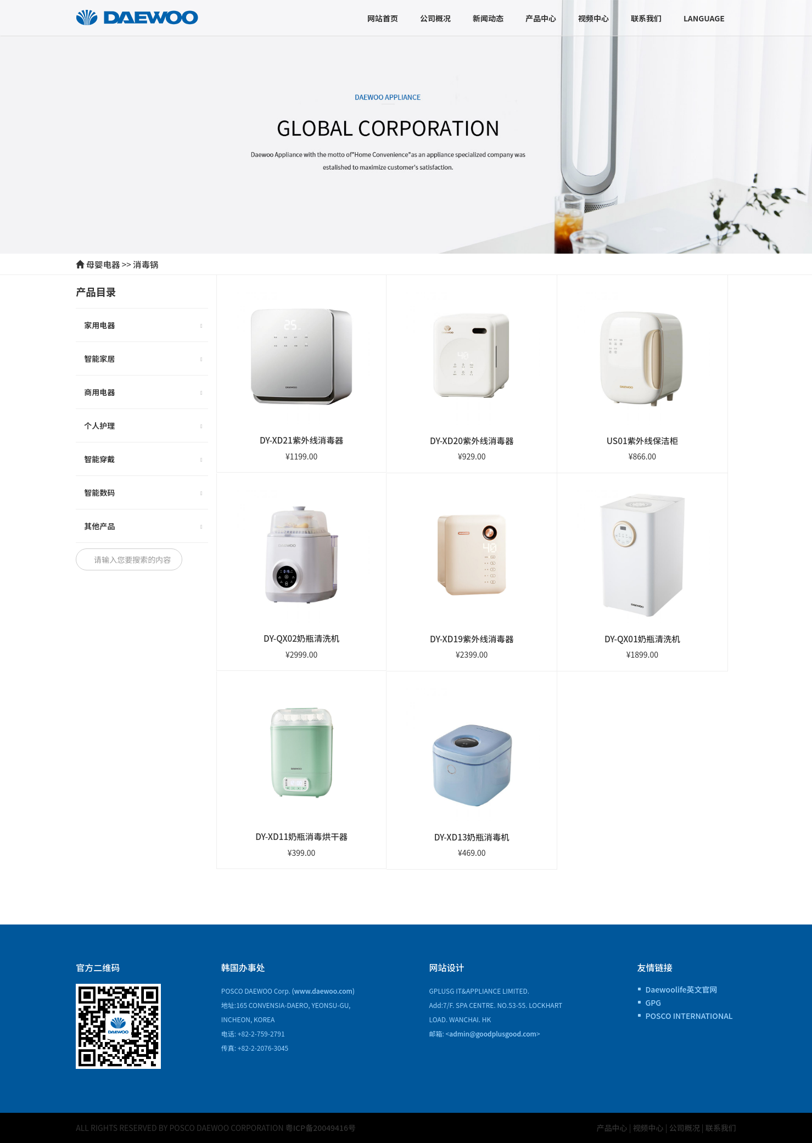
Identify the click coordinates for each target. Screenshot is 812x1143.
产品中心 (540, 18)
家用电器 (143, 326)
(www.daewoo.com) (323, 990)
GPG (653, 1002)
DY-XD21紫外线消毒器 (301, 440)
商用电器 (143, 393)
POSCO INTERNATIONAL (688, 1015)
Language (704, 18)
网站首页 (382, 18)
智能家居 (143, 359)
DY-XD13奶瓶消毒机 (471, 837)
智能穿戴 (143, 460)
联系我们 (646, 18)
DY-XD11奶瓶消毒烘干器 (301, 836)
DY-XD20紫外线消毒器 (471, 440)
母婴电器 (103, 264)
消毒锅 (145, 264)
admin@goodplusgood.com (492, 1033)
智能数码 (143, 493)
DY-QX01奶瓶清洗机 (642, 638)
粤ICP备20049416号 (320, 1127)
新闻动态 (488, 18)
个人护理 (143, 426)
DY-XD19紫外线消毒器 (471, 638)
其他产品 (143, 527)
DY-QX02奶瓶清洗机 (301, 638)
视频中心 (593, 18)
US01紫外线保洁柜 (642, 440)
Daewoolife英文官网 (681, 989)
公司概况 (435, 18)
